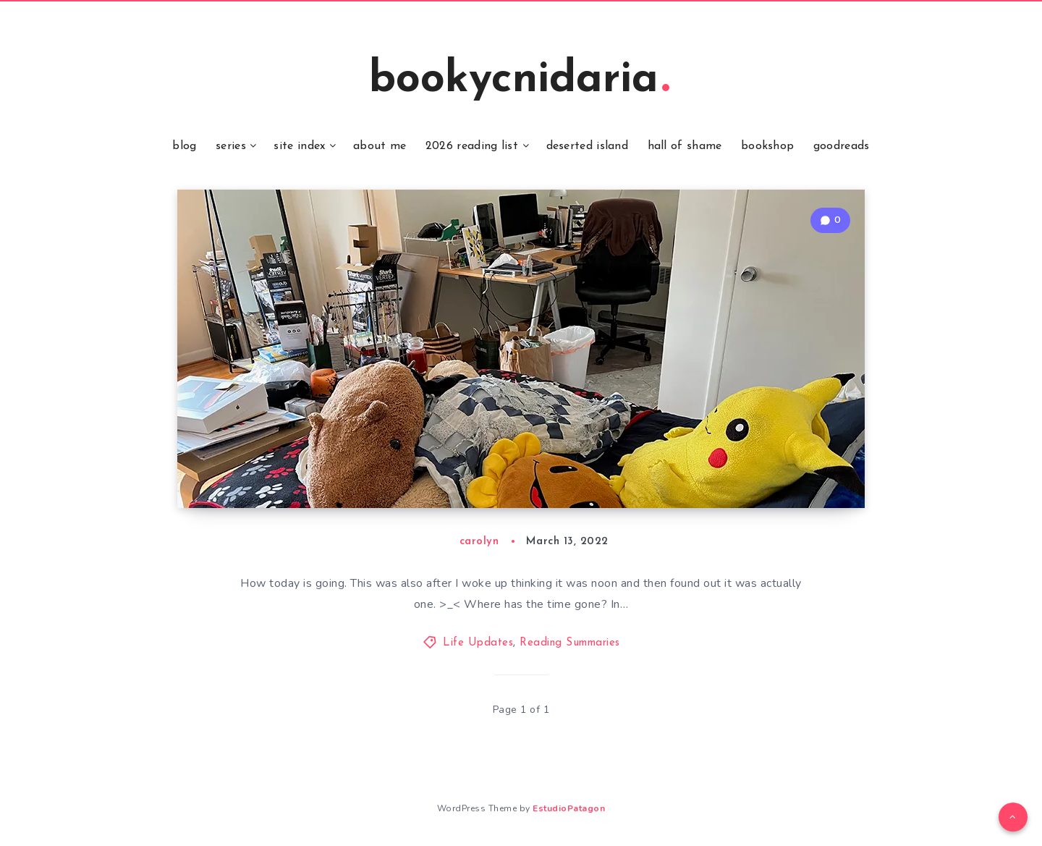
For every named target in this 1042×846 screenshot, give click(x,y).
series (231, 146)
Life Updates (478, 643)
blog (184, 146)
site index (299, 146)
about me (379, 146)
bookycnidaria (519, 80)
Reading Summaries (570, 643)
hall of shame (685, 146)
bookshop (767, 146)
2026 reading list (471, 146)
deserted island (587, 146)
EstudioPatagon (569, 808)
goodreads (841, 146)
